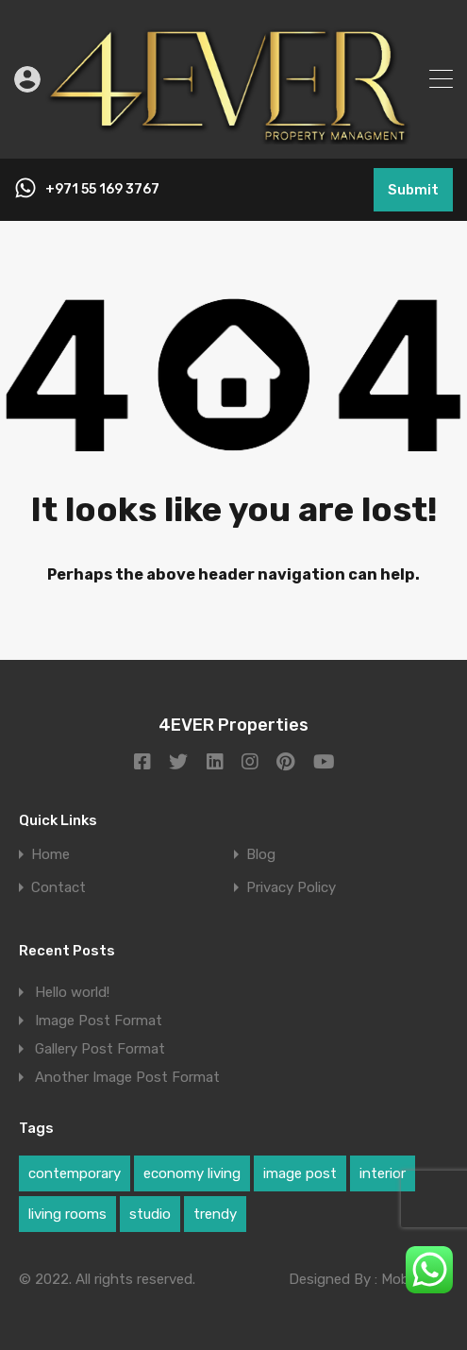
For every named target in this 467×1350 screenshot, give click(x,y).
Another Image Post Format (127, 1077)
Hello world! (72, 992)
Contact (58, 888)
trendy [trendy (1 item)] (215, 1214)
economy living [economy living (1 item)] (192, 1173)
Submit (413, 189)
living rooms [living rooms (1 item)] (67, 1214)
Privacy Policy (291, 888)
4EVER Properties (233, 725)
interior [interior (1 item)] (382, 1173)
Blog (260, 855)
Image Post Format (98, 1020)
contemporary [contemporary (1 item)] (74, 1173)
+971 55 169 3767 (102, 189)
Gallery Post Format (100, 1048)
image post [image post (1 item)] (300, 1173)
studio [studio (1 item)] (150, 1214)
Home (50, 855)
